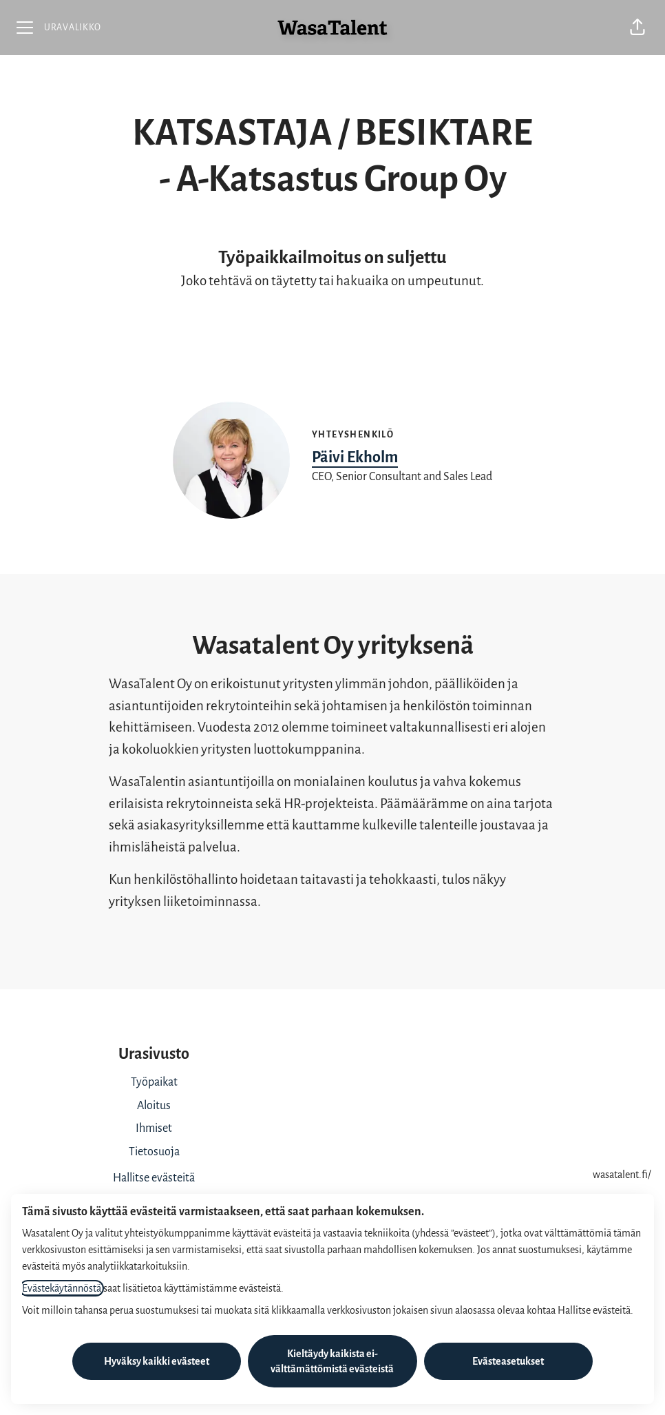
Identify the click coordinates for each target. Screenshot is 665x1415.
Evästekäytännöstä (61, 1288)
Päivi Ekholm (355, 457)
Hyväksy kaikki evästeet (156, 1361)
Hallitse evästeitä (154, 1178)
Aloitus (154, 1105)
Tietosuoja (154, 1152)
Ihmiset (154, 1128)
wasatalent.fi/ (622, 1174)
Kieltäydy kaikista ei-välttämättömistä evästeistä (332, 1361)
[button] (637, 27)
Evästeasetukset (508, 1361)
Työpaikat (154, 1082)
